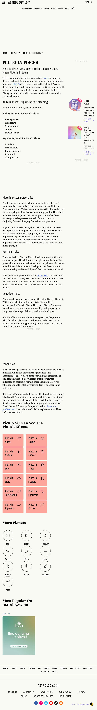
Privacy (81, 692)
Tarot (53, 8)
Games (46, 8)
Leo (39, 668)
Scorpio (63, 668)
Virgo (46, 668)
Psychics (38, 8)
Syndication (65, 692)
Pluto (25, 53)
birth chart (42, 275)
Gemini (23, 668)
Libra (54, 668)
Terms (24, 696)
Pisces (46, 78)
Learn (5, 53)
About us (12, 692)
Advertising (47, 692)
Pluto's (16, 84)
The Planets (15, 53)
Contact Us (28, 692)
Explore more (89, 120)
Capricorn (87, 668)
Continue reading (89, 153)
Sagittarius (75, 668)
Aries (5, 668)
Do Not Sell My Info (43, 696)
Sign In (89, 2)
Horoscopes (27, 8)
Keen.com (6, 613)
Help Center (65, 696)
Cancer (32, 668)
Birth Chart (63, 8)
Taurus (14, 668)
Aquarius (45, 671)
